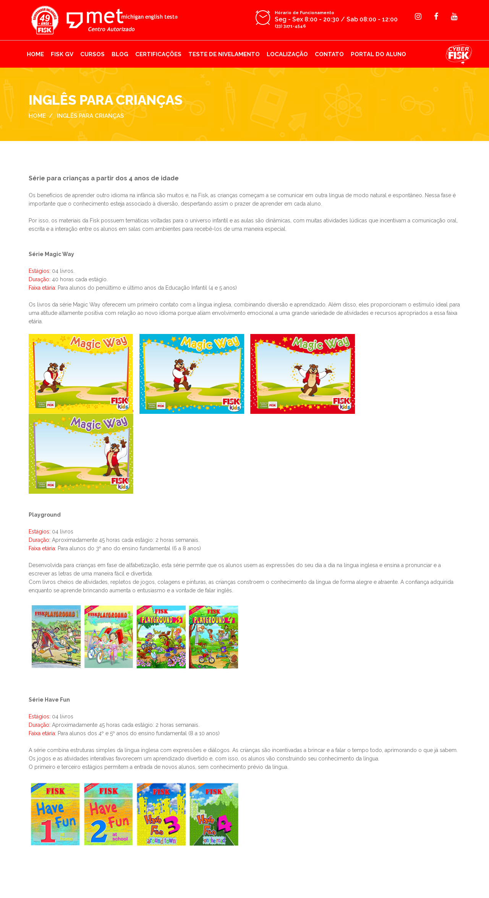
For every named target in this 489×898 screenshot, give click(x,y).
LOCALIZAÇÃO (287, 54)
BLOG (120, 54)
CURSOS (92, 54)
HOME (35, 54)
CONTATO (329, 54)
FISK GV (62, 54)
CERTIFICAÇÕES (158, 54)
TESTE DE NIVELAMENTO (224, 54)
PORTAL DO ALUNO (378, 54)
